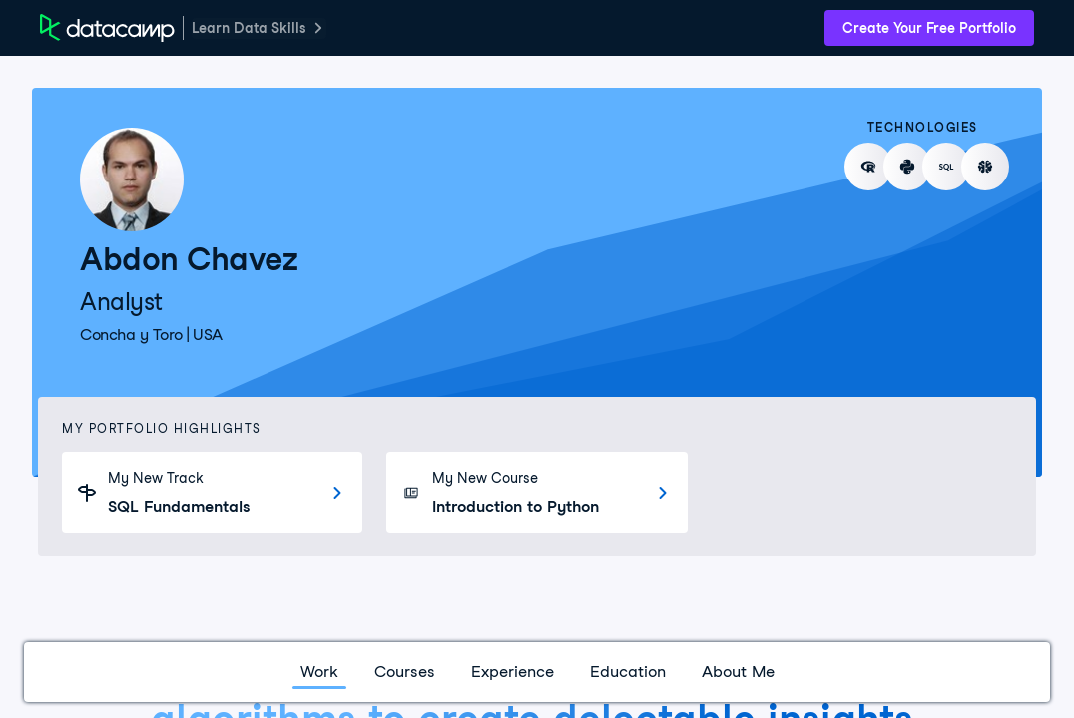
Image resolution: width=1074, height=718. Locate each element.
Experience (512, 671)
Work (319, 671)
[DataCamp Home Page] (107, 28)
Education (628, 671)
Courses (404, 671)
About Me (738, 671)
